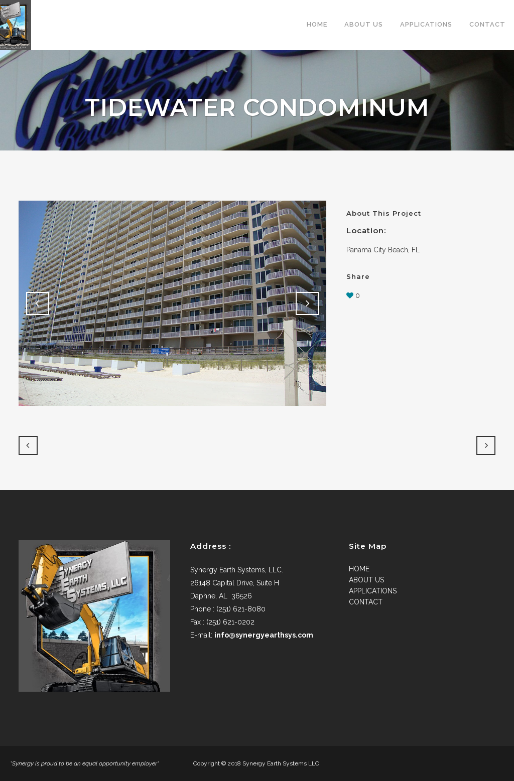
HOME (359, 569)
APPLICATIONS (373, 591)
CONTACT (365, 602)
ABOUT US (366, 580)
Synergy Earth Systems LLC (280, 763)
